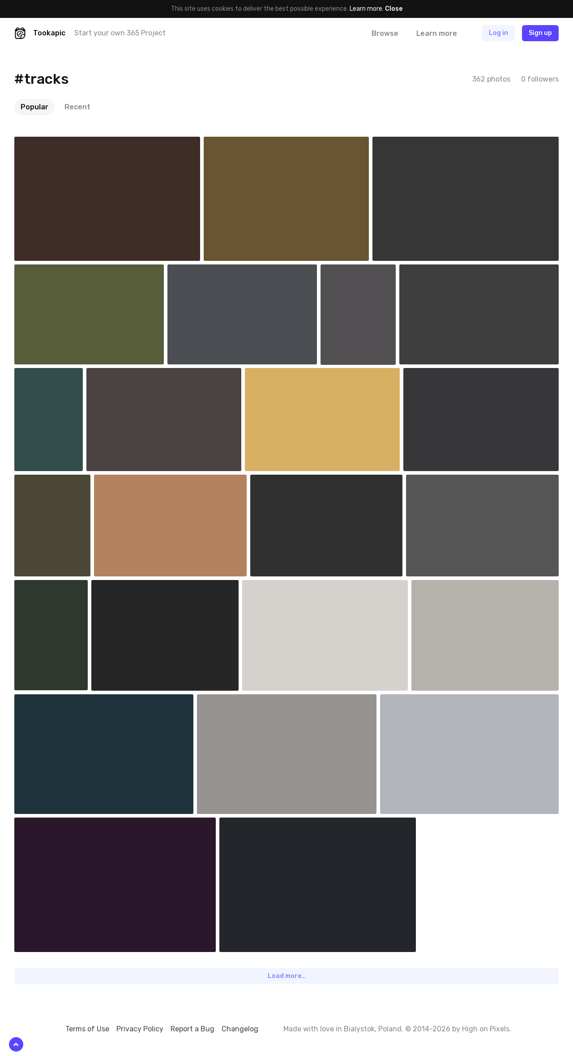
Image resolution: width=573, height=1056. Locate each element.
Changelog (240, 1029)
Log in (498, 33)
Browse (385, 33)
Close (393, 9)
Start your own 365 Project (120, 33)
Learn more (366, 9)
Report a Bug (192, 1029)
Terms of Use (87, 1029)
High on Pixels (485, 1029)
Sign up (540, 33)
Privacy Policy (139, 1029)
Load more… (287, 976)
